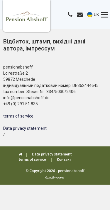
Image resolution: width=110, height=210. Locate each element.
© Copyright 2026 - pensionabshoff (55, 170)
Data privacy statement (25, 128)
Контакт (64, 159)
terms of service (18, 116)
